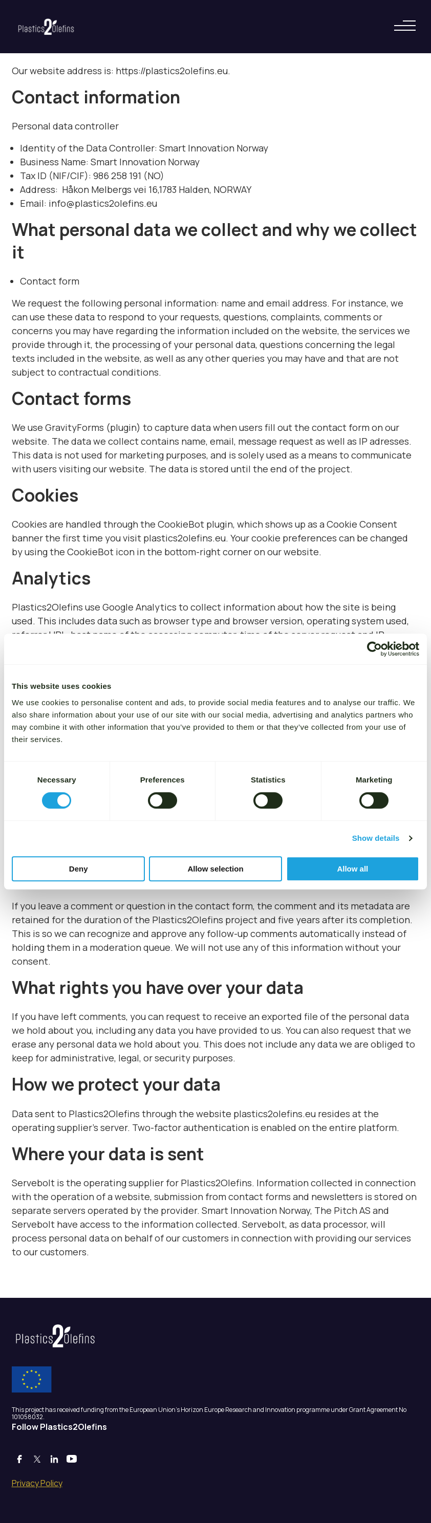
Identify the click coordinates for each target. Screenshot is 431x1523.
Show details (376, 838)
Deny (78, 868)
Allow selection (215, 868)
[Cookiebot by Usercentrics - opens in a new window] (374, 649)
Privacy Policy (37, 1483)
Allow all (352, 868)
